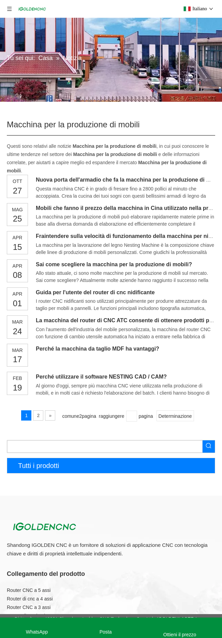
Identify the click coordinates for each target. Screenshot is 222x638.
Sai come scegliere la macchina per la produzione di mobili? (114, 264)
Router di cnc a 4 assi (30, 598)
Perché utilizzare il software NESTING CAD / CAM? (101, 377)
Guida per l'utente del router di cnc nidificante (95, 292)
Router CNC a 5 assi (28, 590)
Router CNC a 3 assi (28, 607)
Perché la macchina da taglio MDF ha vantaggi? (97, 349)
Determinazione (175, 416)
